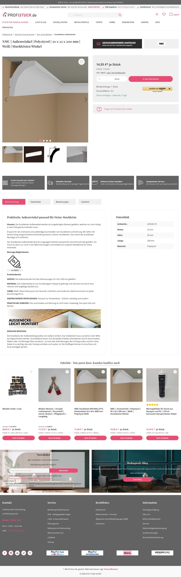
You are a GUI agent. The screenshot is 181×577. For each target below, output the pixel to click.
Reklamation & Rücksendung (59, 528)
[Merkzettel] (164, 14)
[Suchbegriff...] (92, 15)
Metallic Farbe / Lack (11, 409)
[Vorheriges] (5, 100)
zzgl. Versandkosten (116, 72)
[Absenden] (63, 470)
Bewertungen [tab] (62, 201)
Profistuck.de (7, 34)
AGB (72, 483)
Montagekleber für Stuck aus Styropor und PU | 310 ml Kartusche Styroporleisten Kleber (161, 411)
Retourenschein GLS (55, 533)
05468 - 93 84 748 (11, 520)
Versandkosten (111, 569)
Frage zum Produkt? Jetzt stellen (118, 109)
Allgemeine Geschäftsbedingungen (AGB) (112, 519)
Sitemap (51, 542)
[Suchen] (120, 15)
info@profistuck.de (16, 530)
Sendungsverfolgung (151, 510)
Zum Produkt (18, 438)
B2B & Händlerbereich (151, 519)
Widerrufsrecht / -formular (106, 514)
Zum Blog (137, 479)
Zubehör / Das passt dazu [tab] (76, 363)
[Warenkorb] (174, 14)
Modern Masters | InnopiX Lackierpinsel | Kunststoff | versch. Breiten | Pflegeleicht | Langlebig (52, 413)
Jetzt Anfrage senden (126, 7)
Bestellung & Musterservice (58, 510)
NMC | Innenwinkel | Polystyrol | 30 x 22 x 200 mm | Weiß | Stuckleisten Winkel (125, 411)
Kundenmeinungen (150, 533)
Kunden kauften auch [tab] (106, 363)
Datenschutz (101, 510)
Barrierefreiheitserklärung (153, 537)
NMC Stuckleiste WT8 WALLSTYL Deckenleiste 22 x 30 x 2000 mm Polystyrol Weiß (88, 411)
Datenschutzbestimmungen (29, 483)
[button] (157, 89)
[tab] (13, 202)
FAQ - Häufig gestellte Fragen (59, 514)
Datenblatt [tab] (36, 201)
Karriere (146, 523)
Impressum (100, 523)
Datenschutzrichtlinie (18, 478)
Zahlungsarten (53, 523)
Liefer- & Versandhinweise (58, 519)
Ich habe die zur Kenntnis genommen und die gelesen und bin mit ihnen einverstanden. (43, 485)
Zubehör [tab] (85, 201)
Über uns (146, 514)
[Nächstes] (85, 100)
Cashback (51, 537)
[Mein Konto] (157, 14)
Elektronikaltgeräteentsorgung (155, 528)
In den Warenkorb (151, 79)
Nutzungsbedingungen (42, 478)
